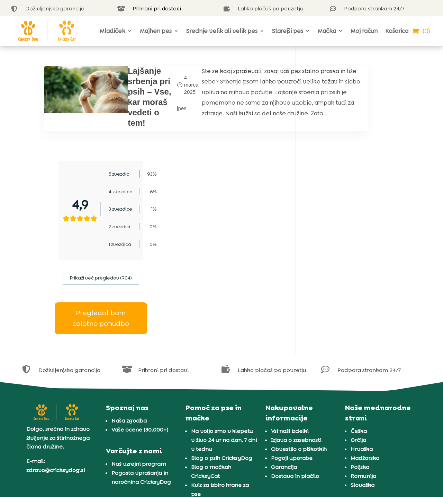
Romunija (363, 388)
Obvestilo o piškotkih (299, 361)
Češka (359, 343)
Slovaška (362, 397)
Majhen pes (156, 31)
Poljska (360, 379)
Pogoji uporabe (292, 370)
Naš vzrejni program (138, 375)
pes (150, 113)
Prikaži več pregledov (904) (352, 190)
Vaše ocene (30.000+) (139, 341)
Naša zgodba (129, 332)
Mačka (327, 31)
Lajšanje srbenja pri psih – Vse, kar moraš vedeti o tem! (126, 102)
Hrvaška (362, 361)
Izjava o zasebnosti (296, 352)
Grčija (358, 352)
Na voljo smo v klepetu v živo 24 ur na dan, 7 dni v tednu (224, 352)
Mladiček (112, 31)
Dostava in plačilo (295, 388)
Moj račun (364, 31)
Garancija (284, 379)
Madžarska (365, 370)
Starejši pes (287, 31)
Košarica (396, 31)
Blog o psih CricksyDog (221, 370)
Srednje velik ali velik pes (221, 31)
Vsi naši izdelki (289, 343)
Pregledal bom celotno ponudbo (352, 230)
